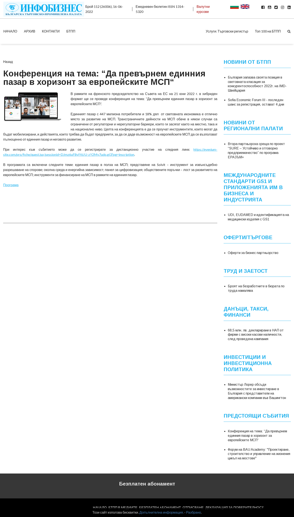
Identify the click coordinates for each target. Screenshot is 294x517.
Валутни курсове (203, 9)
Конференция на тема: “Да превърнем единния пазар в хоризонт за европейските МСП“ (257, 435)
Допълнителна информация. (161, 512)
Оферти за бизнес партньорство (253, 252)
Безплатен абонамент (147, 484)
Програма (11, 185)
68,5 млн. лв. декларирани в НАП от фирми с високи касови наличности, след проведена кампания (256, 334)
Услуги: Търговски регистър (227, 31)
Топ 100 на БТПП (268, 31)
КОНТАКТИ (51, 31)
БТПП (70, 31)
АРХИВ (29, 31)
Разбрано (193, 512)
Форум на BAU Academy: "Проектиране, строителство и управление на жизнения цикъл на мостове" (259, 454)
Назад (8, 62)
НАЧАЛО (10, 31)
